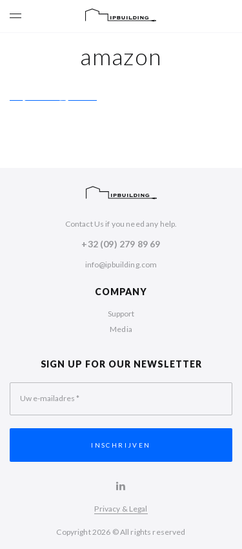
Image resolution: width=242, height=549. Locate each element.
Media (121, 329)
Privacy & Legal (120, 508)
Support (121, 313)
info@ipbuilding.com (121, 264)
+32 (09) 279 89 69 (120, 243)
